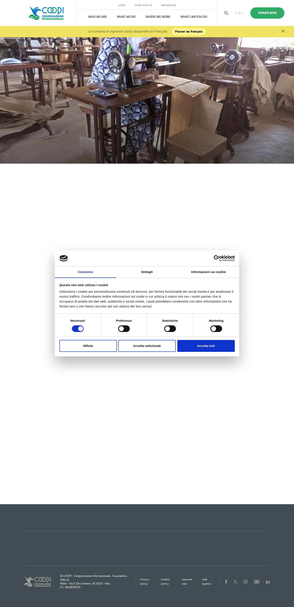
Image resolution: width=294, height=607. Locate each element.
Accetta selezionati (147, 346)
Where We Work (158, 17)
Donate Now (269, 13)
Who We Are (97, 17)
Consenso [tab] (85, 271)
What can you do (193, 17)
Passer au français (189, 31)
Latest (122, 5)
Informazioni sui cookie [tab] (208, 271)
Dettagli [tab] (147, 271)
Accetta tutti (206, 346)
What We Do (126, 17)
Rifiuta (88, 346)
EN (237, 13)
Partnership (168, 5)
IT (244, 13)
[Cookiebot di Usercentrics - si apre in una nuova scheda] (217, 258)
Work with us (143, 5)
